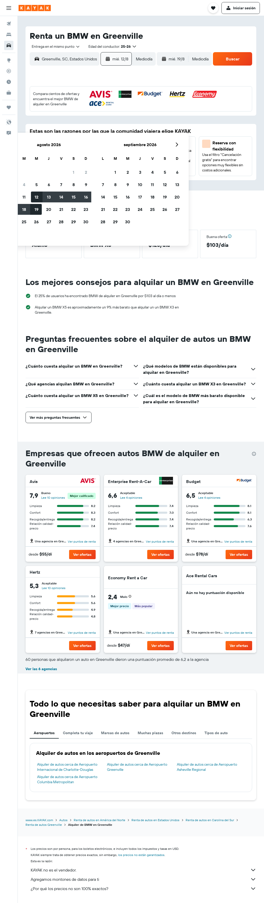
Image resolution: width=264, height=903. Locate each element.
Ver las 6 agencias (41, 669)
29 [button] (111, 156)
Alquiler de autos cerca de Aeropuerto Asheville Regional (207, 767)
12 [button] (74, 131)
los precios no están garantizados (141, 855)
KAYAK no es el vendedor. (143, 870)
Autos (63, 820)
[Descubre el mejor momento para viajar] (8, 82)
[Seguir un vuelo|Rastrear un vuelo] (8, 71)
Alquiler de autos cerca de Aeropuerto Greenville (137, 767)
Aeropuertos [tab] (44, 733)
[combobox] (54, 46)
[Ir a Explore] (8, 60)
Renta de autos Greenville (44, 825)
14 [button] (99, 131)
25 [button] (61, 156)
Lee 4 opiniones (131, 498)
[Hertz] (89, 572)
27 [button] (86, 156)
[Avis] (88, 481)
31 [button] (49, 169)
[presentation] (254, 454)
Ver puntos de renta (82, 541)
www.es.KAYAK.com (39, 820)
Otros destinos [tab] (183, 733)
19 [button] (74, 144)
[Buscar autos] (8, 45)
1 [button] (111, 107)
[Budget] (244, 481)
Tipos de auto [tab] (216, 733)
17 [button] (49, 144)
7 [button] (99, 119)
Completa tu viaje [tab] (78, 733)
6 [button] (86, 119)
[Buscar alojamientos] (8, 34)
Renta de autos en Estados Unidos (155, 820)
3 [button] (49, 119)
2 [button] (123, 107)
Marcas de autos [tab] (115, 733)
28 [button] (98, 156)
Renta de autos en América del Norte (99, 820)
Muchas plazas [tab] (150, 733)
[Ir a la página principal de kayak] (35, 8)
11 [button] (61, 131)
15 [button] (111, 131)
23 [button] (123, 144)
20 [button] (86, 144)
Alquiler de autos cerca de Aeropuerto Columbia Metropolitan (67, 779)
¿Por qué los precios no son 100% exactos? (143, 888)
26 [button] (74, 156)
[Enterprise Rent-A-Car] (166, 481)
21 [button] (99, 144)
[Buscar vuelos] (8, 24)
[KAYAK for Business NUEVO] (8, 93)
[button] (8, 8)
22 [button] (111, 144)
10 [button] (49, 131)
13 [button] (86, 131)
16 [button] (124, 131)
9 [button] (123, 119)
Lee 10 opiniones (53, 498)
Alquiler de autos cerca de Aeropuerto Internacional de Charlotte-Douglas (67, 767)
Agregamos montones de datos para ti (143, 879)
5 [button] (74, 119)
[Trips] (8, 107)
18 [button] (62, 144)
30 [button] (123, 156)
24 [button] (49, 156)
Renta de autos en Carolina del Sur (210, 820)
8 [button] (111, 119)
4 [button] (62, 119)
